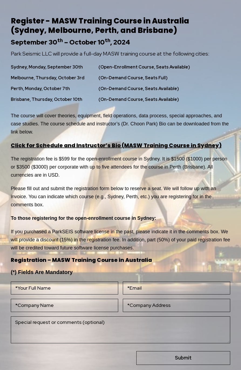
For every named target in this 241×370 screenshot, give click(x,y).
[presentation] (43, 354)
